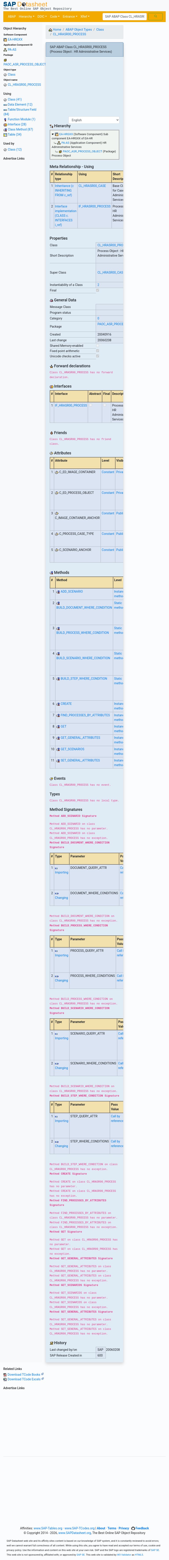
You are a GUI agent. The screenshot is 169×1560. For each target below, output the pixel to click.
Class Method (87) (20, 129)
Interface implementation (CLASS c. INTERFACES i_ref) (66, 216)
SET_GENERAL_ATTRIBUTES (80, 760)
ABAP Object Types (79, 29)
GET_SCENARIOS (72, 749)
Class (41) (15, 99)
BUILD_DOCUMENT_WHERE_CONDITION (84, 607)
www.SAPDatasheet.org (74, 1533)
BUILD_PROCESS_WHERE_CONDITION (82, 632)
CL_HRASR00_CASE (92, 186)
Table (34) (15, 134)
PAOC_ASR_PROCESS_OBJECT (25, 64)
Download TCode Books (25, 1374)
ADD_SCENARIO (72, 591)
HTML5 (139, 1554)
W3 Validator (124, 1554)
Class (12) (15, 149)
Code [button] (53, 16)
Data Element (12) (20, 104)
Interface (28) (17, 124)
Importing (61, 872)
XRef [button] (84, 16)
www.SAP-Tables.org (48, 1528)
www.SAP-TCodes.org (79, 1528)
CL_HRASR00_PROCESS (24, 84)
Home (55, 29)
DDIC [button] (41, 16)
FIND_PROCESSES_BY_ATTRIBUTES (85, 715)
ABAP (12, 16)
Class (11, 74)
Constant (108, 472)
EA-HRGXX (15, 39)
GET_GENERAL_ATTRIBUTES (80, 737)
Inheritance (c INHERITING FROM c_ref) (64, 190)
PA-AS (12, 49)
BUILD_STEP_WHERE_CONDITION (84, 678)
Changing (61, 897)
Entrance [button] (69, 16)
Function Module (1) (21, 119)
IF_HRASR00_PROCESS (94, 206)
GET (63, 726)
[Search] (125, 17)
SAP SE (155, 1550)
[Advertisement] (21, 228)
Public (120, 513)
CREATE (66, 703)
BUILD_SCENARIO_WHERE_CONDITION (83, 658)
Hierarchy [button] (25, 16)
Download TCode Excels (25, 1379)
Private (121, 472)
